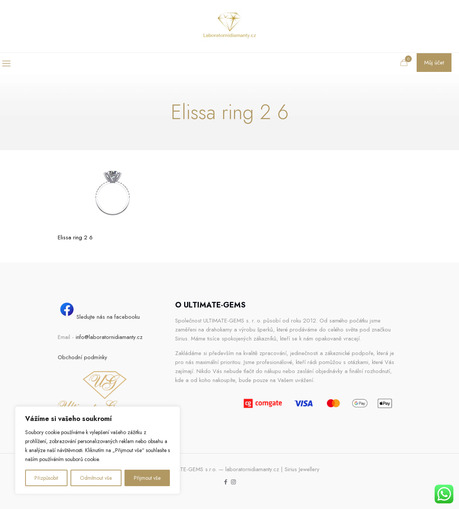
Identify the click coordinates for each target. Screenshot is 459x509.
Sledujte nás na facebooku (99, 317)
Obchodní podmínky (82, 357)
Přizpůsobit (46, 478)
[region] (97, 450)
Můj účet (434, 62)
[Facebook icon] (225, 482)
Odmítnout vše (96, 478)
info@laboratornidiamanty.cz (109, 337)
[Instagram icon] (233, 482)
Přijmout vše (147, 478)
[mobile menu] (6, 63)
